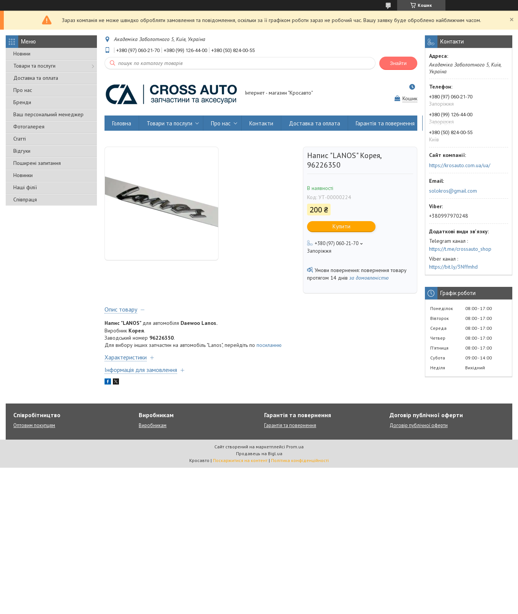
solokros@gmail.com (453, 190)
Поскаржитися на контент (240, 460)
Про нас (22, 90)
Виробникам (152, 425)
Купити (341, 226)
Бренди (22, 102)
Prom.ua (295, 446)
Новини (21, 53)
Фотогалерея (28, 126)
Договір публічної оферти (419, 425)
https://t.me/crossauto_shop (460, 248)
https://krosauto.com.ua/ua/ (459, 165)
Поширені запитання (37, 163)
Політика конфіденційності (300, 460)
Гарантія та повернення (385, 123)
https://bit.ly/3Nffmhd (453, 266)
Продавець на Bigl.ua (259, 453)
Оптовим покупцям (34, 425)
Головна (121, 123)
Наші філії (25, 187)
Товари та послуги (34, 65)
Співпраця (25, 199)
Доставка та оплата (35, 77)
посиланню (269, 345)
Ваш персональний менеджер (48, 114)
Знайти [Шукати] (398, 63)
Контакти (261, 123)
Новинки (23, 175)
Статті (19, 138)
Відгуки (21, 150)
